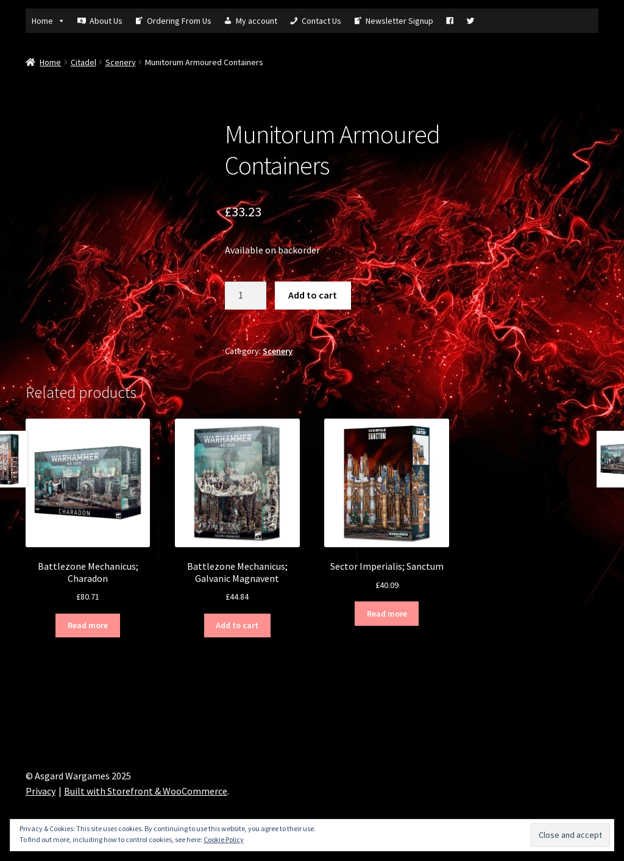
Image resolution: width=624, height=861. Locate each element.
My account (256, 20)
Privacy (40, 791)
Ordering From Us (179, 20)
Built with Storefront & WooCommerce (145, 791)
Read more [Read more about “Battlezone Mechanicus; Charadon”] (88, 625)
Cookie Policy (224, 839)
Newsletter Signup (399, 20)
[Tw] (470, 21)
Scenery (120, 62)
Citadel (83, 62)
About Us (106, 20)
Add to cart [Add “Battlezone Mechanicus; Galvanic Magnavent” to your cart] (237, 625)
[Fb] (449, 21)
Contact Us (321, 20)
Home (48, 20)
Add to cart (312, 295)
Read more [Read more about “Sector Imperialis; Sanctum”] (387, 613)
